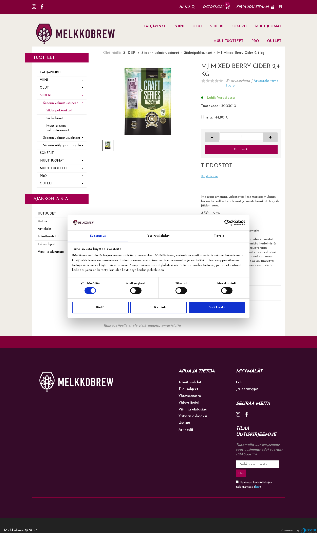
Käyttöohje (209, 176)
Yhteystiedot (189, 403)
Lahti (240, 382)
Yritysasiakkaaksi (193, 416)
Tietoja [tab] (219, 236)
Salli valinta (158, 307)
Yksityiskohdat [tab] (158, 236)
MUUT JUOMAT (268, 26)
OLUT (197, 26)
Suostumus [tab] (98, 236)
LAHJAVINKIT (155, 26)
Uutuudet (47, 213)
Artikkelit (44, 229)
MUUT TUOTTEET (228, 41)
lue (257, 476)
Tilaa (276, 464)
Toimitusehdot (48, 236)
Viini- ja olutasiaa (51, 252)
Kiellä (100, 307)
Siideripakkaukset (59, 110)
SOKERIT (239, 26)
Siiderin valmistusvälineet (61, 138)
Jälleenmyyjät (247, 389)
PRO (255, 41)
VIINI (179, 26)
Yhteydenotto (190, 396)
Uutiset (43, 221)
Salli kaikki (217, 307)
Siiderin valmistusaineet (60, 103)
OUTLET (274, 41)
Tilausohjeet (47, 244)
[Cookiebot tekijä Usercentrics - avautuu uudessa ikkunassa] (227, 223)
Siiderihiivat (54, 118)
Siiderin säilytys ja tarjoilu (62, 145)
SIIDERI (216, 26)
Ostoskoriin (241, 149)
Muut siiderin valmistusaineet (57, 128)
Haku (184, 7)
